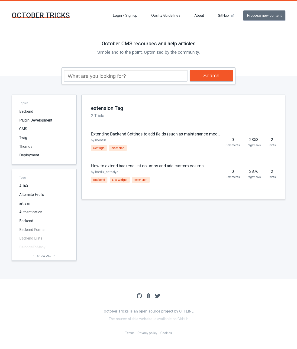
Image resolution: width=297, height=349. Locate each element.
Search (211, 76)
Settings (98, 148)
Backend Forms (32, 229)
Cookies (166, 333)
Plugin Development (35, 120)
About (199, 15)
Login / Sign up (125, 15)
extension (117, 148)
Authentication (30, 212)
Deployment (29, 155)
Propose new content (264, 15)
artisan (24, 203)
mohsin (100, 140)
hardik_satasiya (106, 172)
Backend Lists (30, 238)
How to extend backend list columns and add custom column (147, 165)
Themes (25, 146)
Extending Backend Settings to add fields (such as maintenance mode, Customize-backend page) (156, 134)
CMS (23, 129)
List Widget (119, 179)
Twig (23, 137)
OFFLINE (186, 311)
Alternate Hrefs (31, 194)
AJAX (23, 186)
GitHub (223, 15)
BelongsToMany (32, 247)
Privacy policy (147, 333)
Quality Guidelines (166, 15)
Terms (130, 333)
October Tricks (41, 15)
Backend (26, 111)
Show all (44, 255)
